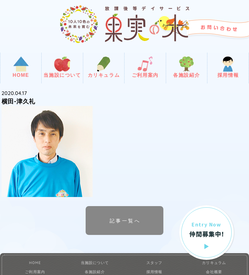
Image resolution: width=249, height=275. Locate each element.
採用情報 (228, 67)
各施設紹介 (186, 67)
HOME (20, 67)
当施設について (62, 67)
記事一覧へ (125, 220)
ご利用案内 (145, 67)
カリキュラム (104, 67)
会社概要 (214, 272)
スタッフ (154, 263)
